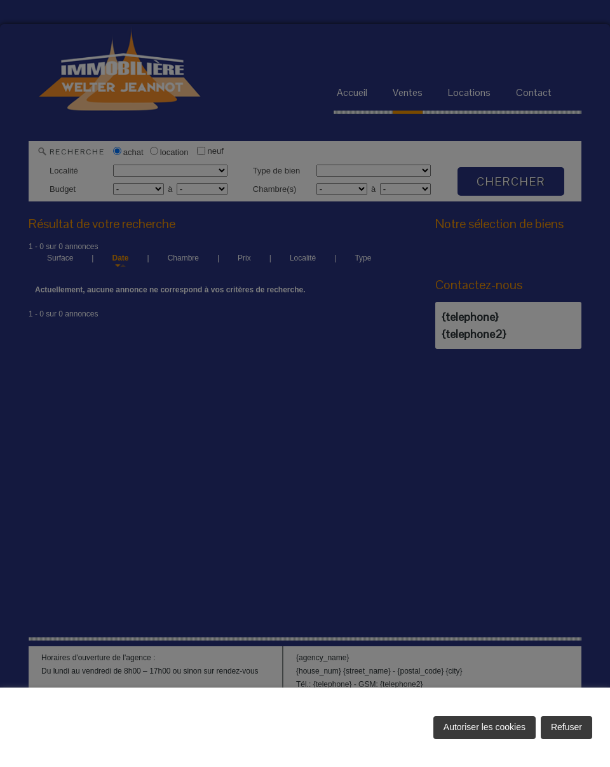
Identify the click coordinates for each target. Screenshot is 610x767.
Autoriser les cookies (484, 727)
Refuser (566, 727)
